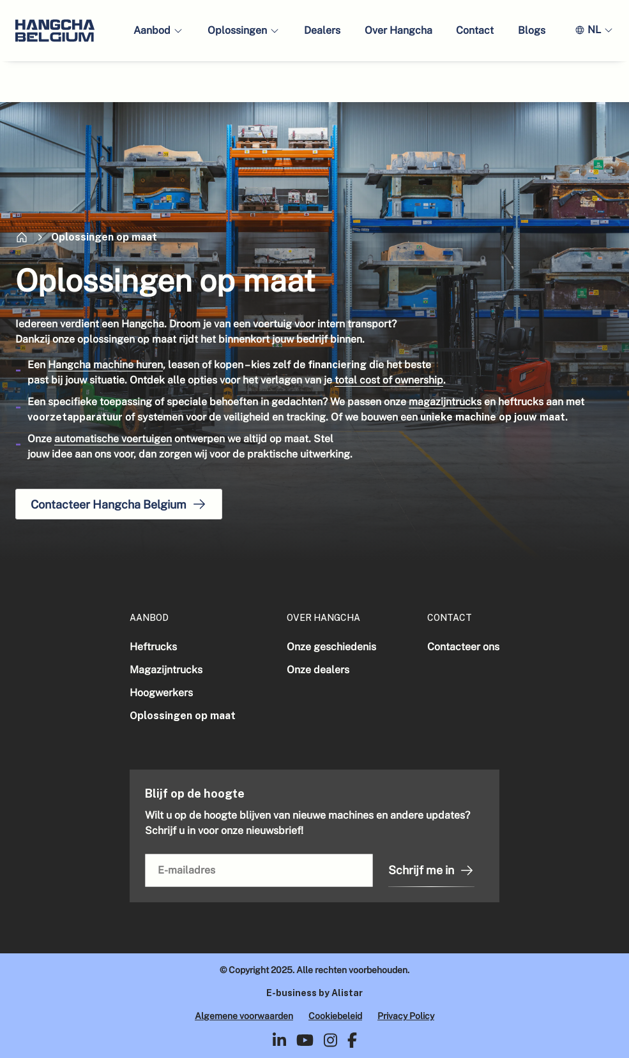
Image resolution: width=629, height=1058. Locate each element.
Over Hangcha (398, 30)
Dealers (322, 30)
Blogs (531, 30)
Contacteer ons (463, 647)
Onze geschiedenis (331, 647)
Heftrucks (153, 647)
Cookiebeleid (335, 1016)
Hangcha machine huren (105, 365)
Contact (475, 30)
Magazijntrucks (166, 670)
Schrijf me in (431, 870)
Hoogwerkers (161, 693)
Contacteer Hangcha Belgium (119, 504)
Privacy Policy (405, 1016)
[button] (158, 30)
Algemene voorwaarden (244, 1016)
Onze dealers (318, 670)
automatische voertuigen (113, 439)
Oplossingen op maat (183, 716)
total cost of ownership (389, 380)
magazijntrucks (445, 402)
